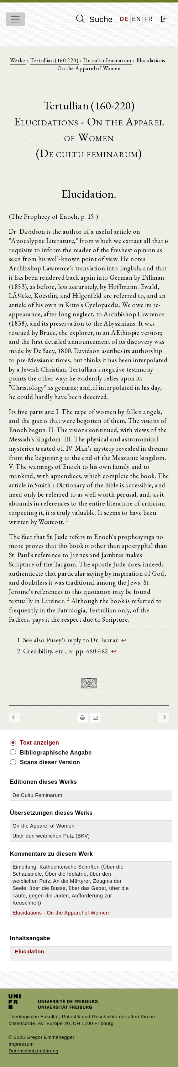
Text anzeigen (39, 743)
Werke (18, 60)
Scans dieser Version (50, 762)
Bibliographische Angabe (56, 753)
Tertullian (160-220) (54, 60)
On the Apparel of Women (43, 826)
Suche (94, 19)
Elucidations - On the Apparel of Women (60, 913)
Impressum (21, 1044)
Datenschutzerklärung (33, 1050)
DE (124, 19)
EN (136, 19)
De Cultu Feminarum (37, 795)
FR (148, 19)
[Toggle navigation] (15, 19)
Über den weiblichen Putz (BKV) (51, 836)
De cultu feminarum (107, 60)
